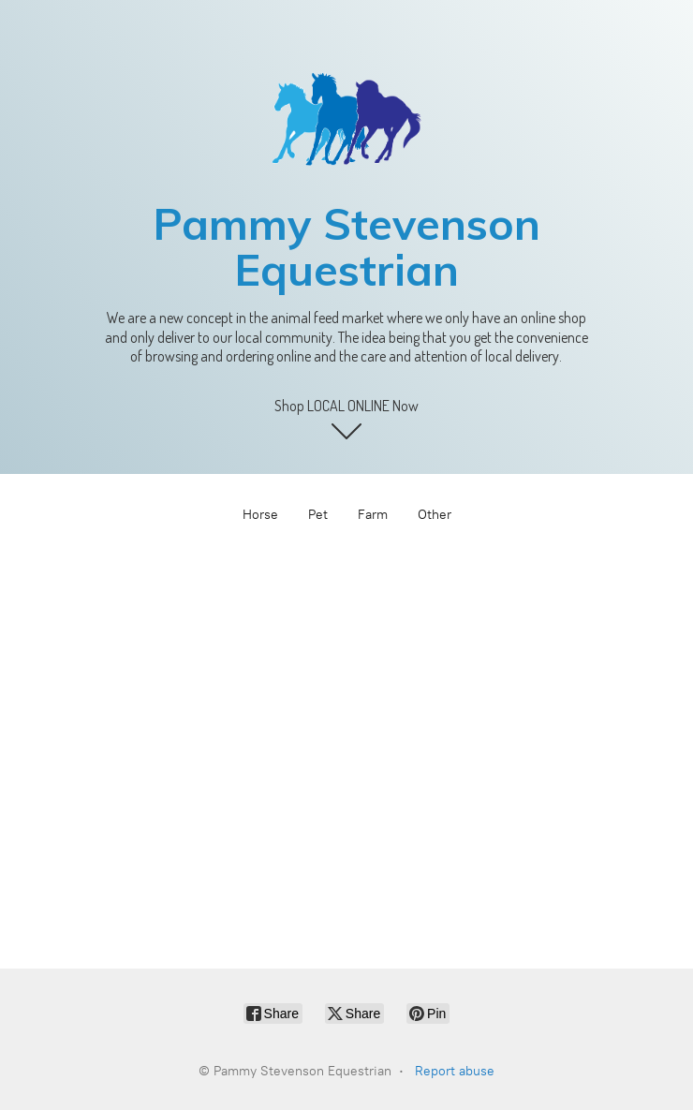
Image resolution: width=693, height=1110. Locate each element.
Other (434, 515)
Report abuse (454, 1071)
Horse (260, 515)
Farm (373, 515)
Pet (318, 515)
